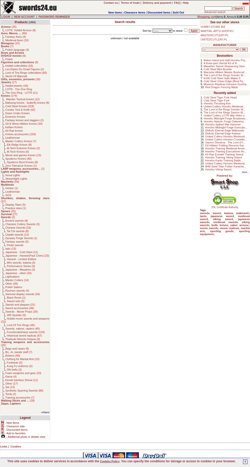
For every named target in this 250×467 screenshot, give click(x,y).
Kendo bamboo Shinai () (21, 380)
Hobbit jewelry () (16, 85)
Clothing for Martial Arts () (22, 359)
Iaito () (10, 248)
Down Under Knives (17, 113)
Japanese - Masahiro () (20, 269)
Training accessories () (19, 397)
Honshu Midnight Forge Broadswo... (225, 118)
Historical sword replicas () (24, 335)
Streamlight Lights (16, 178)
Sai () (10, 387)
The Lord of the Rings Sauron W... (224, 112)
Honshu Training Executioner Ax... (226, 151)
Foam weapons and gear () (23, 373)
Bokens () (12, 355)
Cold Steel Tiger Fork (216, 100)
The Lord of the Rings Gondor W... (225, 75)
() (8, 26)
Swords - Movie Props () (21, 311)
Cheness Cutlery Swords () (22, 224)
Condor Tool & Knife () (20, 109)
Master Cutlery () (17, 280)
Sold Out (178, 12)
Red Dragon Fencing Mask (221, 87)
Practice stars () (15, 208)
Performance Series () (21, 266)
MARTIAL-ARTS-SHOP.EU (217, 30)
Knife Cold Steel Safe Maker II (222, 78)
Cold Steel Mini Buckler (218, 69)
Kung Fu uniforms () (19, 366)
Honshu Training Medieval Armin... (226, 148)
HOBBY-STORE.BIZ (213, 26)
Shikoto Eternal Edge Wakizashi (224, 130)
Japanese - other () (18, 273)
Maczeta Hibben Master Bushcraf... (225, 72)
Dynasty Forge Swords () (21, 238)
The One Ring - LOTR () (21, 92)
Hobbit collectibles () (19, 65)
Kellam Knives (14, 127)
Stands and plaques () (20, 304)
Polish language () (17, 49)
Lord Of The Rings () (21, 325)
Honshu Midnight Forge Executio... (226, 127)
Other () (11, 283)
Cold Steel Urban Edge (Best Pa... (224, 81)
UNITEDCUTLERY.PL (214, 39)
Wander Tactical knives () (22, 99)
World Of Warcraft (16, 76)
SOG (8, 195)
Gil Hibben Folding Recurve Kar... (225, 145)
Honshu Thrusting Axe (217, 103)
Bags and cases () (17, 348)
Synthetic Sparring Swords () (24, 390)
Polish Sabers (13, 287)
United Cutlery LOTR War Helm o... (225, 115)
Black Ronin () (16, 297)
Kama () (10, 376)
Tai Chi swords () (18, 231)
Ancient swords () (16, 220)
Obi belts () (14, 369)
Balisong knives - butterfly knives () (27, 102)
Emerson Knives (15, 116)
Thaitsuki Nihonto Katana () (22, 339)
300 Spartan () (16, 315)
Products (21, 22)
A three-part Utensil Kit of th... (222, 63)
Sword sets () (15, 301)
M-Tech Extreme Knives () (23, 148)
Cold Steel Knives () (19, 106)
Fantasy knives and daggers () (24, 120)
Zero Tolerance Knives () (21, 165)
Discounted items (158, 12)
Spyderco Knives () (18, 158)
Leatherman (12, 137)
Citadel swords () (17, 234)
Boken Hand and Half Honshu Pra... (225, 60)
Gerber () (11, 188)
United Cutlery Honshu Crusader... (226, 139)
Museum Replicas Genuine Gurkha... (226, 84)
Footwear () (14, 362)
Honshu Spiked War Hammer (223, 124)
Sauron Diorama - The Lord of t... (225, 142)
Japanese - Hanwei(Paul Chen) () (27, 255)
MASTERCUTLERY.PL (215, 35)
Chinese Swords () (18, 227)
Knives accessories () (20, 134)
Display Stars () (15, 204)
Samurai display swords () (22, 294)
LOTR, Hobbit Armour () (20, 30)
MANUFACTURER (225, 44)
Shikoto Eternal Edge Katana (222, 133)
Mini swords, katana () (21, 262)
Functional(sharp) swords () (26, 332)
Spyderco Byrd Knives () (22, 162)
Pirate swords (15, 245)
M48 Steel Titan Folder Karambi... (225, 166)
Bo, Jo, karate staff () (18, 352)
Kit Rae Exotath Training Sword (224, 154)
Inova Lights (12, 175)
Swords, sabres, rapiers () (22, 328)
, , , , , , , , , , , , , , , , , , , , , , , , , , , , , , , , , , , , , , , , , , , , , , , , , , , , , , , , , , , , (220, 49)
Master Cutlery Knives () (20, 141)
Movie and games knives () (23, 155)
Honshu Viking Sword (218, 169)
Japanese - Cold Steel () (21, 252)
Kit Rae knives (14, 130)
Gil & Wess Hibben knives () (23, 123)
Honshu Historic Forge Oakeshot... (225, 121)
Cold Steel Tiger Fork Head (220, 97)
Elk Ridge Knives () (19, 144)
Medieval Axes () (17, 40)
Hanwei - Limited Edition (21, 259)
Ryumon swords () (17, 290)
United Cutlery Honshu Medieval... (224, 106)
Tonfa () (10, 394)
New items (115, 12)
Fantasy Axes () (15, 36)
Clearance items (134, 12)
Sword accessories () (19, 308)
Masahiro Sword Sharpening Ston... (225, 66)
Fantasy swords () (17, 241)
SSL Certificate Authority (225, 206)
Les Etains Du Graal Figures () (24, 69)
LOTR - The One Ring (18, 89)
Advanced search (215, 11)
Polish (9, 59)
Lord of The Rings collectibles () (26, 72)
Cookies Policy (110, 461)
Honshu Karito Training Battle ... (224, 160)
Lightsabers (12, 276)
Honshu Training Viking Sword (223, 157)
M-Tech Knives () (18, 151)
